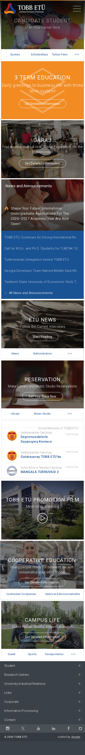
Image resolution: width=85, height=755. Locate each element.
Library (17, 409)
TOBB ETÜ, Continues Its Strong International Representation (43, 235)
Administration (42, 349)
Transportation (53, 649)
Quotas (15, 54)
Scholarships (39, 54)
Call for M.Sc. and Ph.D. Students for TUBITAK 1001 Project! (43, 245)
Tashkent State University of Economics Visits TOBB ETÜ (43, 276)
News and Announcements (29, 186)
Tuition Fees (59, 54)
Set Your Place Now (42, 393)
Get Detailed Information (42, 103)
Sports (33, 649)
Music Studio (42, 409)
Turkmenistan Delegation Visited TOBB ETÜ (37, 255)
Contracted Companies (22, 589)
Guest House (14, 651)
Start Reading (42, 333)
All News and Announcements (29, 286)
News (17, 349)
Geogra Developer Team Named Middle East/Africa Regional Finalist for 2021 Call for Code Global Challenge (43, 266)
